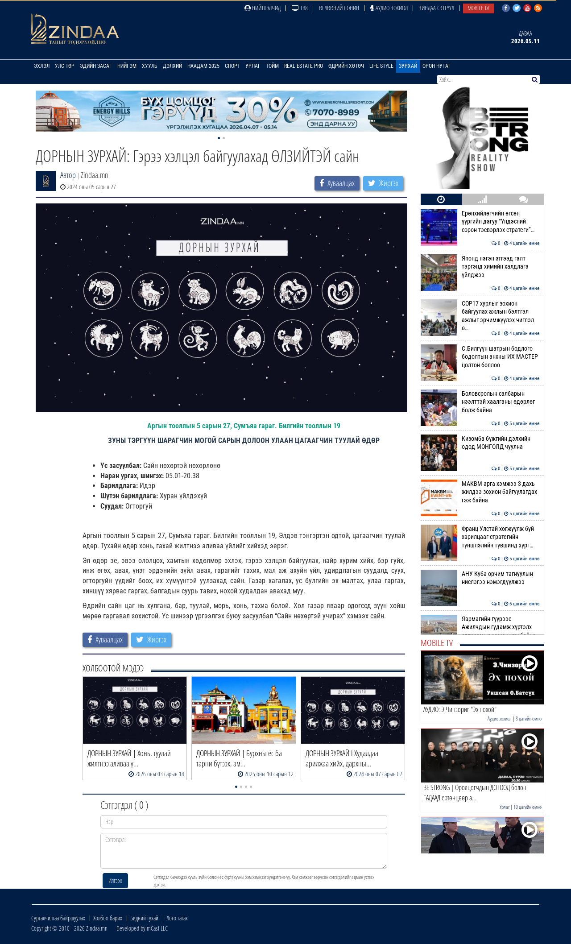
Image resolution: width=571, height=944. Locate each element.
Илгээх (115, 880)
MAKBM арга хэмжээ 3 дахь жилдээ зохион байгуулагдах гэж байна (480, 492)
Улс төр (64, 66)
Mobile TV (478, 8)
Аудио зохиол (389, 8)
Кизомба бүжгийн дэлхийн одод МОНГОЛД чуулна (480, 443)
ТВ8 (300, 8)
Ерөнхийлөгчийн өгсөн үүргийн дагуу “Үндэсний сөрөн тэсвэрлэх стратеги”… (480, 221)
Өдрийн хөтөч (346, 66)
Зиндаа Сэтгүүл (436, 8)
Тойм (272, 66)
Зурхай (408, 66)
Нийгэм (127, 66)
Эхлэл (42, 66)
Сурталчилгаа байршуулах (58, 918)
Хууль (149, 66)
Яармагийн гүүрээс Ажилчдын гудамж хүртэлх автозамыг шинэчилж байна (480, 627)
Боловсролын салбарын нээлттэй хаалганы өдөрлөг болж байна (480, 401)
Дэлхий (172, 66)
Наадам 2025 (203, 66)
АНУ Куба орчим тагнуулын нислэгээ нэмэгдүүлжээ (480, 578)
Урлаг (253, 66)
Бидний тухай (144, 918)
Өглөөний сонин (339, 8)
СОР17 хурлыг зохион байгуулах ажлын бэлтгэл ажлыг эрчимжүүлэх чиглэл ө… (480, 315)
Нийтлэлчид (262, 8)
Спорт (232, 66)
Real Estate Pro (303, 66)
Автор (68, 175)
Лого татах (177, 918)
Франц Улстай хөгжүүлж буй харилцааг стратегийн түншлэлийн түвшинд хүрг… (480, 537)
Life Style (381, 66)
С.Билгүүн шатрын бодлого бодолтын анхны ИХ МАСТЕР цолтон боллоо (480, 356)
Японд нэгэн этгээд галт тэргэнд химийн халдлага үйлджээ (480, 266)
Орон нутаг (436, 66)
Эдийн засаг (96, 66)
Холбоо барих (107, 918)
